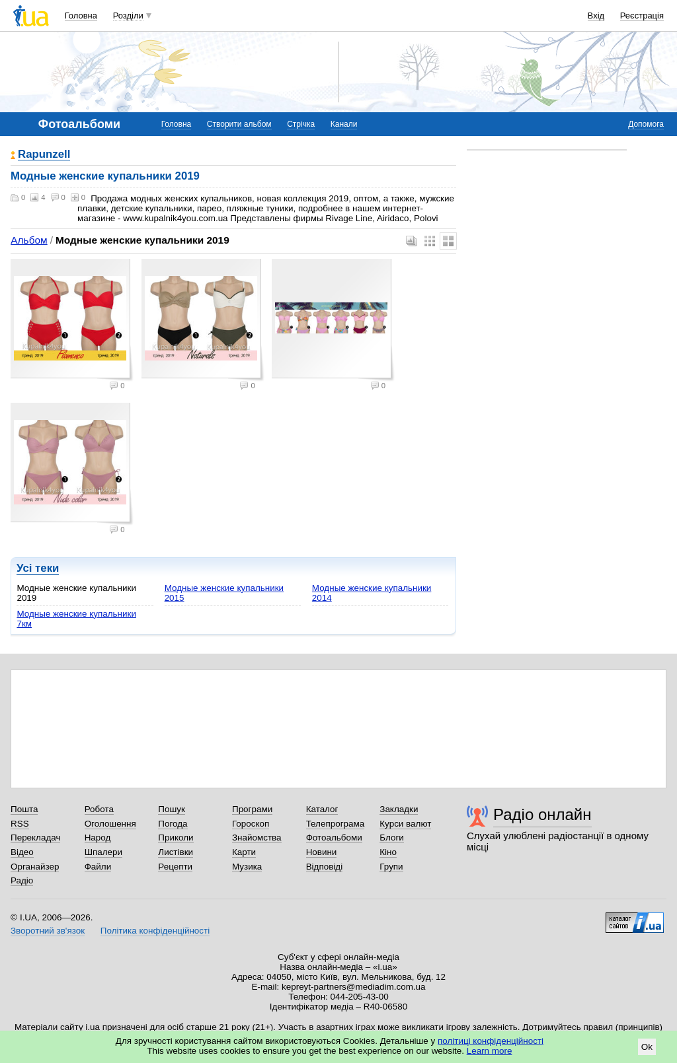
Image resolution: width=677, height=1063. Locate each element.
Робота (99, 809)
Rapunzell (44, 154)
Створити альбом (239, 124)
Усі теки (38, 568)
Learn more (489, 1051)
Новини (321, 852)
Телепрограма (335, 824)
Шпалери (103, 852)
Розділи (128, 15)
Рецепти (175, 867)
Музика (247, 867)
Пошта (24, 809)
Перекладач (35, 837)
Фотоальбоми (334, 837)
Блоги (391, 837)
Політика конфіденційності (155, 931)
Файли (98, 867)
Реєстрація (642, 15)
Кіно (388, 852)
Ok (647, 1047)
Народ (98, 837)
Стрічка (301, 124)
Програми (252, 809)
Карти (244, 852)
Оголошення (110, 824)
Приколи (175, 837)
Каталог (322, 809)
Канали (344, 124)
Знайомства (257, 837)
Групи (391, 867)
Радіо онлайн (542, 814)
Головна (81, 15)
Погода (172, 824)
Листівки (175, 852)
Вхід (596, 15)
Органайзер (35, 867)
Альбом (29, 240)
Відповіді (324, 867)
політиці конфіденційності (490, 1041)
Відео (22, 852)
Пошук (171, 809)
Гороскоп (250, 824)
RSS (20, 824)
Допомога (646, 124)
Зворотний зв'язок (48, 931)
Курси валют (405, 824)
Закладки (398, 809)
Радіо (22, 880)
